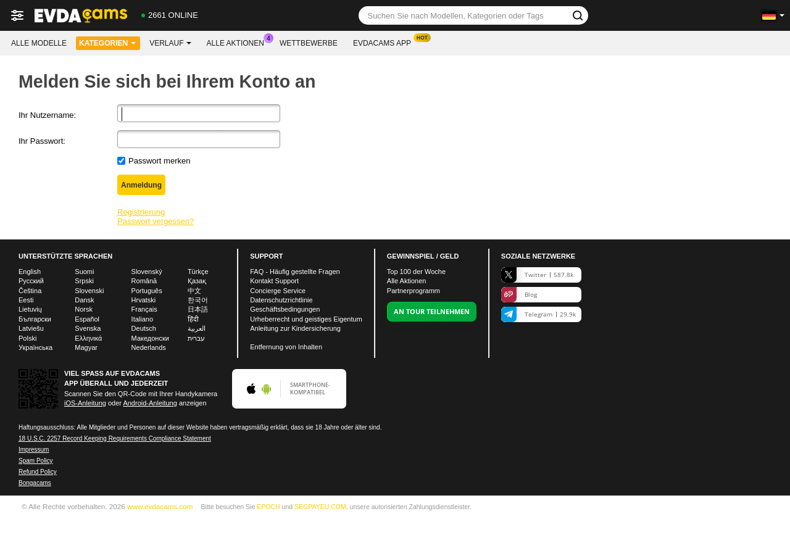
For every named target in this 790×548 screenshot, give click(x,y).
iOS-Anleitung (85, 403)
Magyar (86, 347)
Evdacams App (385, 42)
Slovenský (146, 271)
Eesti (26, 300)
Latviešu (31, 328)
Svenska (88, 328)
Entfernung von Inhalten (286, 347)
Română (144, 280)
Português (146, 290)
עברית (196, 338)
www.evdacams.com (160, 506)
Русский (31, 280)
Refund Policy (38, 471)
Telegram (538, 314)
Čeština (30, 290)
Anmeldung (141, 185)
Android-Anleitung (150, 403)
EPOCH (268, 506)
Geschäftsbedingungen (285, 309)
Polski (27, 338)
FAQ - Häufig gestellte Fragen (295, 271)
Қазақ (197, 280)
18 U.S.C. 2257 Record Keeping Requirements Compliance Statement (115, 438)
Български (35, 319)
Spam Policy (36, 460)
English (30, 271)
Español (87, 319)
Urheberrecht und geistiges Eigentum (306, 319)
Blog (519, 294)
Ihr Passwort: (42, 141)
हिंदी (193, 319)
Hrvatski (143, 300)
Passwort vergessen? (155, 221)
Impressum (34, 449)
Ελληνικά (88, 338)
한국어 (198, 300)
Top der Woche (416, 271)
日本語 (198, 309)
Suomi (84, 271)
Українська (35, 347)
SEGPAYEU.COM (320, 506)
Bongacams (35, 483)
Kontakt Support (274, 280)
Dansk (84, 300)
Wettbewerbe (309, 43)
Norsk (84, 309)
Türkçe (198, 271)
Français (144, 309)
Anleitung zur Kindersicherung (295, 328)
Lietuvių (30, 309)
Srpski (84, 280)
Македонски (150, 338)
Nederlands (148, 347)
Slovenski (89, 290)
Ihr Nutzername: (47, 115)
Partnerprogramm (413, 290)
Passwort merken (159, 160)
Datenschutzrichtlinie (281, 300)
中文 (194, 290)
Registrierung (141, 212)
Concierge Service (278, 290)
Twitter (537, 275)
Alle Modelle (39, 43)
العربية (197, 328)
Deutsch (143, 328)
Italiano (142, 319)
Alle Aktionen (238, 42)
